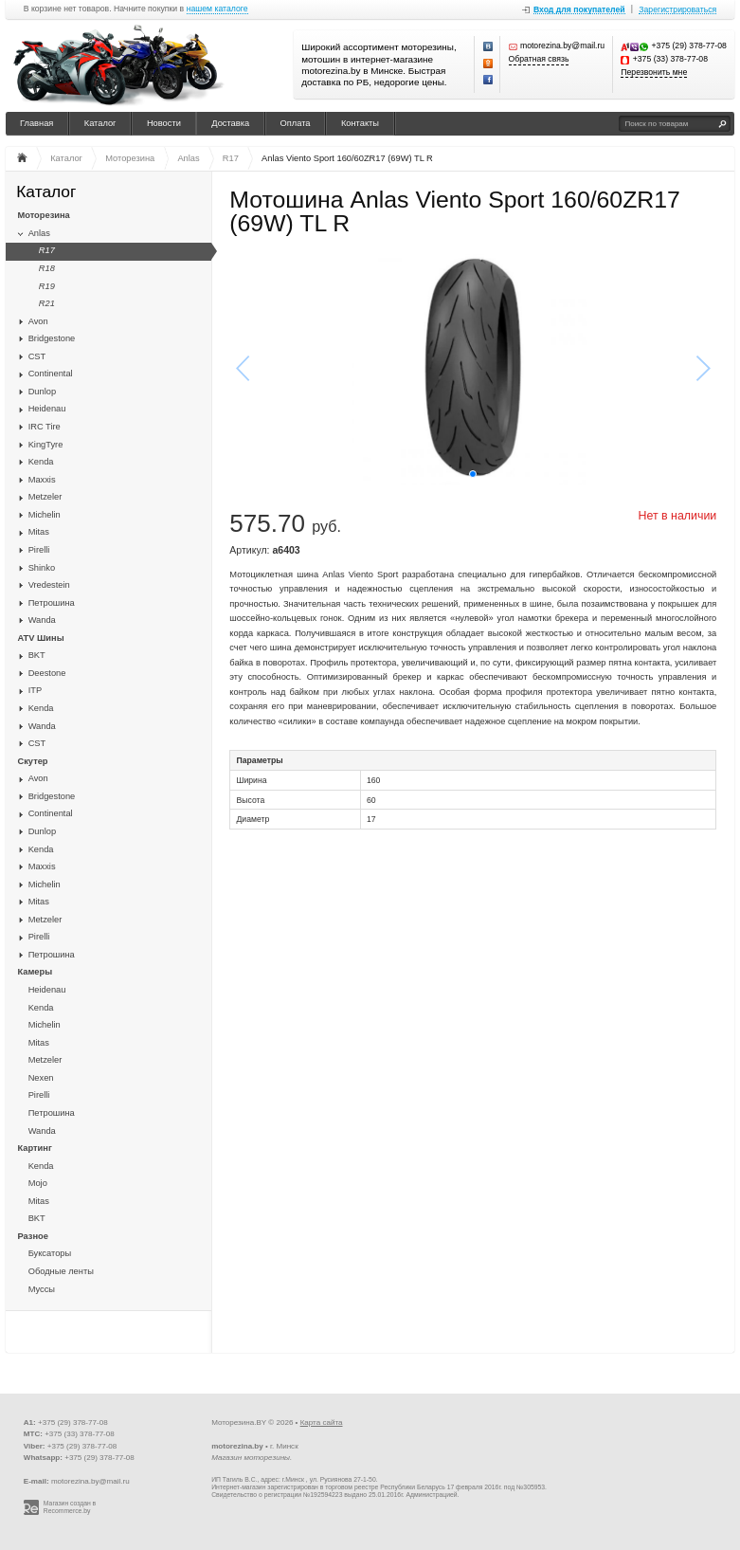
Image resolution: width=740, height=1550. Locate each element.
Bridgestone (52, 338)
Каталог (100, 123)
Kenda (41, 461)
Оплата (295, 123)
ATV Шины (41, 638)
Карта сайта (321, 1422)
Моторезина (44, 215)
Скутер (33, 761)
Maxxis (42, 479)
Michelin (44, 515)
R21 (47, 303)
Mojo (37, 1183)
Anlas (39, 233)
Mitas (38, 532)
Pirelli (39, 550)
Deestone (47, 673)
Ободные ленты (61, 1271)
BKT (36, 655)
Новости (164, 123)
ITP (35, 690)
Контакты (360, 123)
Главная (36, 123)
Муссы (41, 1289)
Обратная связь (539, 59)
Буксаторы (50, 1253)
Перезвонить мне (654, 72)
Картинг (35, 1148)
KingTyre (45, 444)
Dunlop (42, 391)
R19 (47, 286)
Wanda (42, 620)
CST (37, 356)
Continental (50, 373)
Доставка (230, 123)
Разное (33, 1236)
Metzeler (45, 496)
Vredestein (49, 585)
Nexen (41, 1078)
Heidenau (47, 408)
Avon (38, 321)
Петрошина (51, 603)
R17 (47, 250)
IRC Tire (44, 426)
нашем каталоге (217, 9)
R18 (47, 268)
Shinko (41, 568)
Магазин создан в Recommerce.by (70, 1507)
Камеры (35, 971)
